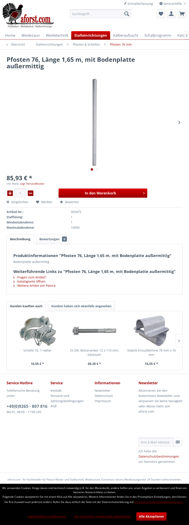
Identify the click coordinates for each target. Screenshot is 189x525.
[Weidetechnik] (57, 35)
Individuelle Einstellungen (47, 516)
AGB (53, 406)
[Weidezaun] (30, 35)
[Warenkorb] (182, 13)
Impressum (103, 401)
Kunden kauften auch (26, 306)
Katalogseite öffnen (29, 281)
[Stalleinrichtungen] (90, 35)
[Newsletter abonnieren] (177, 442)
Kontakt (56, 390)
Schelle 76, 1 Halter (37, 350)
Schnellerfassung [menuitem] (138, 4)
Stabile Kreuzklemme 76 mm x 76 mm (151, 352)
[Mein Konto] (171, 13)
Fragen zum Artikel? (29, 277)
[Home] (10, 35)
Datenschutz (104, 396)
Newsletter (103, 390)
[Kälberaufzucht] (125, 35)
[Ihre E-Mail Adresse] (156, 442)
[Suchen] (126, 13)
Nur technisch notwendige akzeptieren (102, 516)
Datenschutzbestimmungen (159, 456)
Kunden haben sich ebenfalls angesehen (81, 306)
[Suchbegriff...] (100, 13)
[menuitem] (100, 13)
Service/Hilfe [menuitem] (171, 4)
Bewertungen (53, 239)
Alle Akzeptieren (151, 516)
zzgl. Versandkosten (32, 183)
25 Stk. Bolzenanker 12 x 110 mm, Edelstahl (94, 352)
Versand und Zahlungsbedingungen (67, 398)
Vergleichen (17, 202)
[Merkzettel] (160, 13)
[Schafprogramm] (157, 35)
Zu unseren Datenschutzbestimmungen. (159, 502)
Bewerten (69, 202)
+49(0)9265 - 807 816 (27, 406)
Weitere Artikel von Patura (34, 285)
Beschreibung (20, 239)
